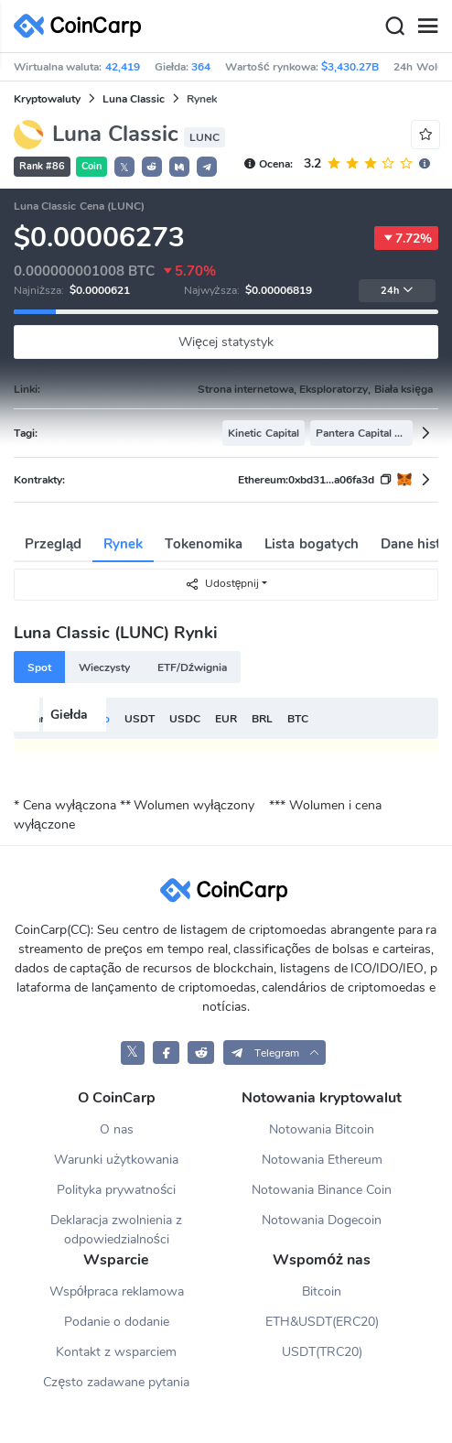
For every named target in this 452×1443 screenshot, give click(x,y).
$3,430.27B (350, 67)
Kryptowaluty (47, 99)
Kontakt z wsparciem (116, 1352)
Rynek (123, 544)
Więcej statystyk (226, 342)
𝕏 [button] (124, 167)
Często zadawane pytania (116, 1382)
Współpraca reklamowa (116, 1291)
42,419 (122, 67)
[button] (152, 167)
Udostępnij (222, 583)
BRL (262, 718)
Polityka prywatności (116, 1190)
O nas (117, 1129)
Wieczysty (104, 667)
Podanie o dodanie (116, 1321)
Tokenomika (203, 544)
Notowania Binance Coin (322, 1190)
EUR (226, 718)
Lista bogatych (311, 544)
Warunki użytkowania (116, 1159)
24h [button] (397, 291)
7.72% (406, 238)
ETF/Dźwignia (192, 667)
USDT (139, 718)
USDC (184, 718)
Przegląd (53, 544)
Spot (39, 667)
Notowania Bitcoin (321, 1129)
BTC (297, 718)
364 (200, 67)
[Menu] (427, 26)
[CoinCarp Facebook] (166, 1052)
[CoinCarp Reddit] (201, 1052)
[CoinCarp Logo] (82, 26)
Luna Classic (133, 99)
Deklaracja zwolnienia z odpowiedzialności (116, 1229)
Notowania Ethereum (322, 1159)
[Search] (394, 26)
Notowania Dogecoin (322, 1220)
